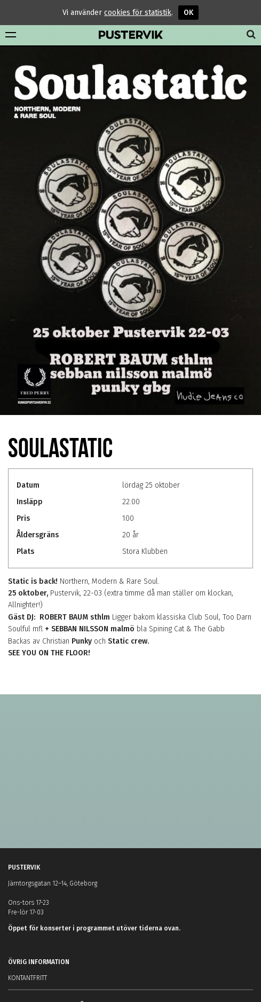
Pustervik (131, 35)
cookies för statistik (137, 12)
